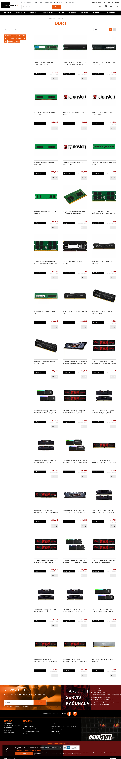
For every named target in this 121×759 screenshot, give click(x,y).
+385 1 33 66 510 (108, 2)
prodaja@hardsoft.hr (96, 2)
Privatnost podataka (28, 726)
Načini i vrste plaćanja (56, 728)
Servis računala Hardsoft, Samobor (32, 728)
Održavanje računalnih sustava (31, 731)
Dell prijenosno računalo (10, 35)
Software (84, 12)
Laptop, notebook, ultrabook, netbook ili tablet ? (63, 726)
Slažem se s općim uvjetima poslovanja (17, 706)
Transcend (18, 38)
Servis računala (68, 2)
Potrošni (73, 12)
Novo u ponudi (38, 2)
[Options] (37, 754)
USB (20, 35)
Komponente (21, 12)
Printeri (62, 12)
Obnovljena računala (28, 733)
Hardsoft (77, 698)
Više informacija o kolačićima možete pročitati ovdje (28, 750)
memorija (6, 38)
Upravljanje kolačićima (57, 733)
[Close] (24, 753)
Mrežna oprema (48, 12)
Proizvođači (58, 2)
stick (24, 35)
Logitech (17, 41)
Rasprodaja (48, 2)
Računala (8, 12)
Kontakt (117, 2)
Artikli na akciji (26, 2)
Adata (12, 38)
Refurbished (111, 12)
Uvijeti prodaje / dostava (29, 724)
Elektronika (97, 12)
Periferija (34, 12)
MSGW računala (55, 731)
